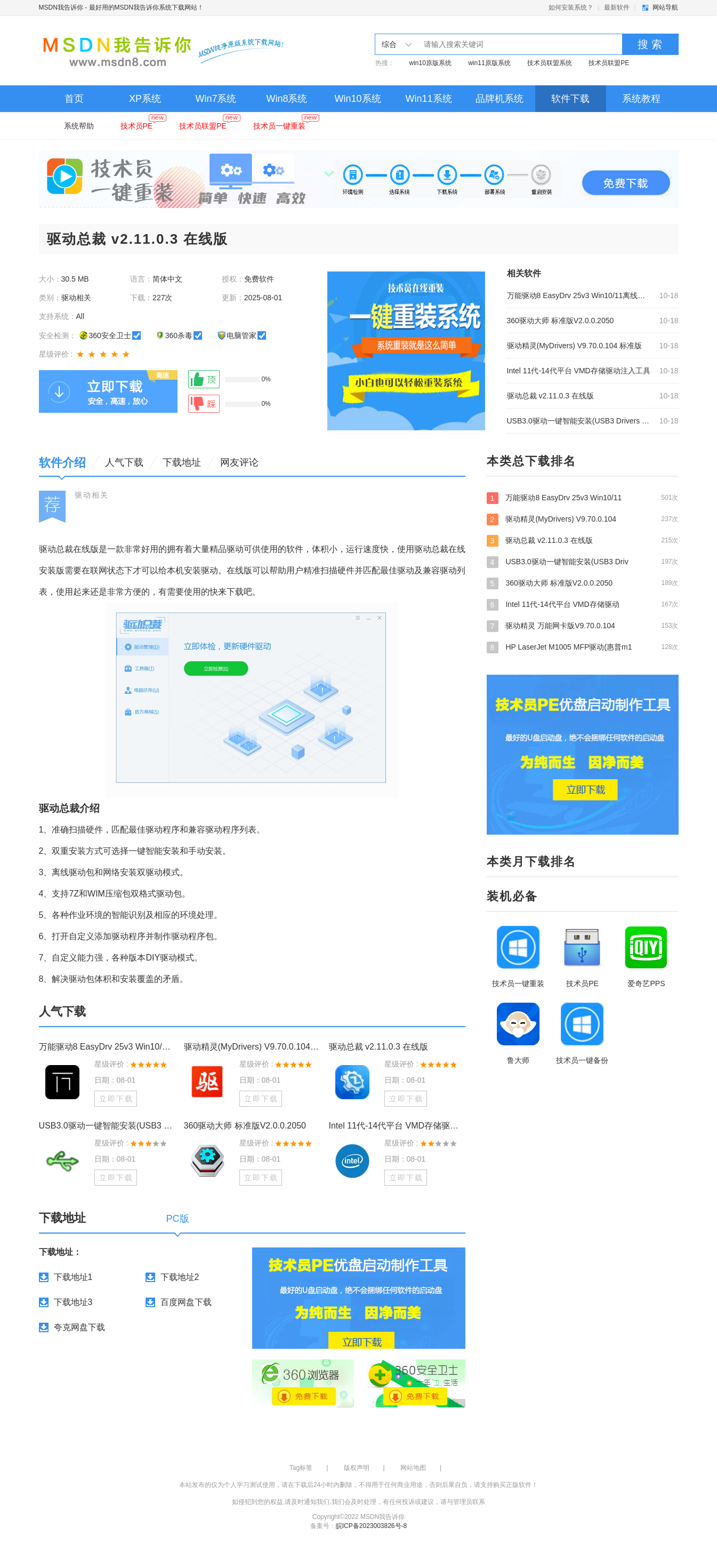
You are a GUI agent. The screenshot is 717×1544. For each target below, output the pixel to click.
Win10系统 (357, 98)
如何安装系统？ (571, 7)
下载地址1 (73, 1277)
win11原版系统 (489, 63)
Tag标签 (300, 1467)
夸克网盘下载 (79, 1327)
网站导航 (665, 7)
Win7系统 (215, 98)
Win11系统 (428, 98)
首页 (74, 98)
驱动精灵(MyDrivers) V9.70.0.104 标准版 (574, 345)
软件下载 (570, 98)
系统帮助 (79, 126)
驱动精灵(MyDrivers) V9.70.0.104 (583, 519)
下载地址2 (179, 1277)
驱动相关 (92, 495)
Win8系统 (286, 98)
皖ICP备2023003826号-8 (371, 1526)
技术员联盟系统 (549, 63)
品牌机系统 (499, 98)
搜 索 (650, 44)
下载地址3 (73, 1302)
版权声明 (356, 1467)
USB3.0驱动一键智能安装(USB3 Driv (583, 561)
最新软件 (617, 7)
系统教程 (641, 98)
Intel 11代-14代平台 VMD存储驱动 (583, 604)
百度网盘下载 (186, 1302)
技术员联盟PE (609, 63)
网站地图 (413, 1467)
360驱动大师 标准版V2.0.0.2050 (560, 320)
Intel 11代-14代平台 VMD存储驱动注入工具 (578, 370)
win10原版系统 (430, 63)
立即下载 (116, 1098)
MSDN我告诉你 (61, 7)
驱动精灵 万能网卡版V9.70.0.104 (583, 625)
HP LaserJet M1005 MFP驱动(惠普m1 (583, 647)
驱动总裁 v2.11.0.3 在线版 (550, 395)
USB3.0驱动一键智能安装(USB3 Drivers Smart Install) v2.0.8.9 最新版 (580, 421)
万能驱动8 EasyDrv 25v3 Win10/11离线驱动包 (580, 295)
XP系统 (145, 98)
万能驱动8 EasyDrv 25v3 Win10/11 (583, 497)
